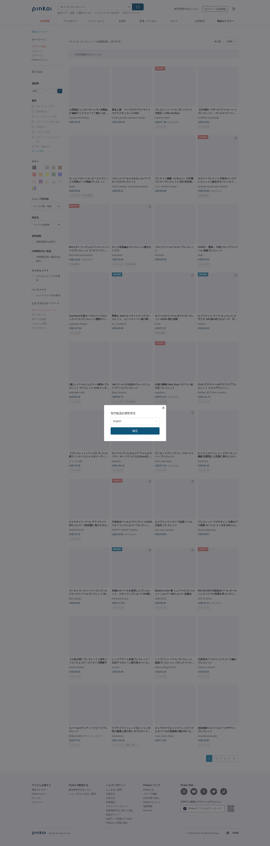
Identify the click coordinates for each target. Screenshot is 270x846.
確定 (135, 430)
